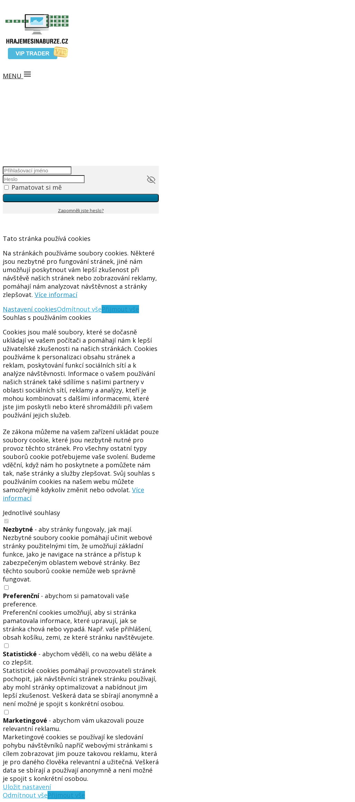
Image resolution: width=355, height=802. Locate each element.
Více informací (56, 294)
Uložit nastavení (27, 787)
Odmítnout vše (79, 309)
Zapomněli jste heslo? (81, 210)
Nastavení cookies (30, 309)
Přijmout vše (120, 309)
